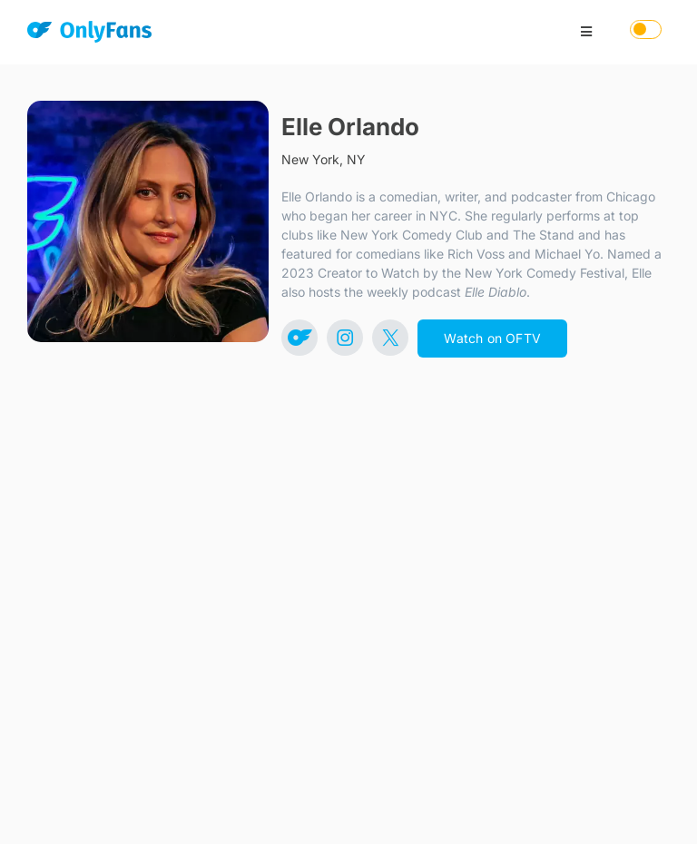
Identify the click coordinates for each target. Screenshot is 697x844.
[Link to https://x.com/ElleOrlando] (390, 337)
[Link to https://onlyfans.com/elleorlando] (299, 337)
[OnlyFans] (89, 35)
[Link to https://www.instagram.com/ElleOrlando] (345, 337)
